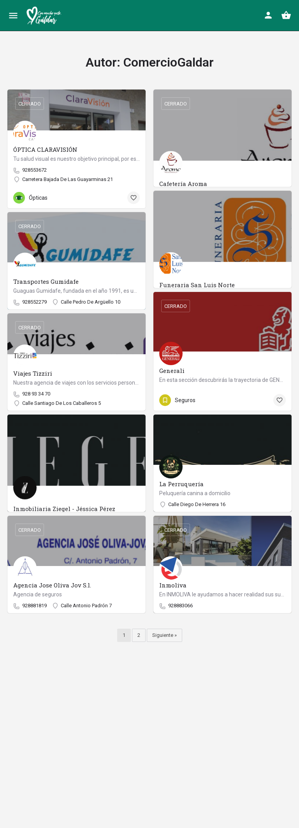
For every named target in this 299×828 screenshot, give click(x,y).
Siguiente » (164, 635)
